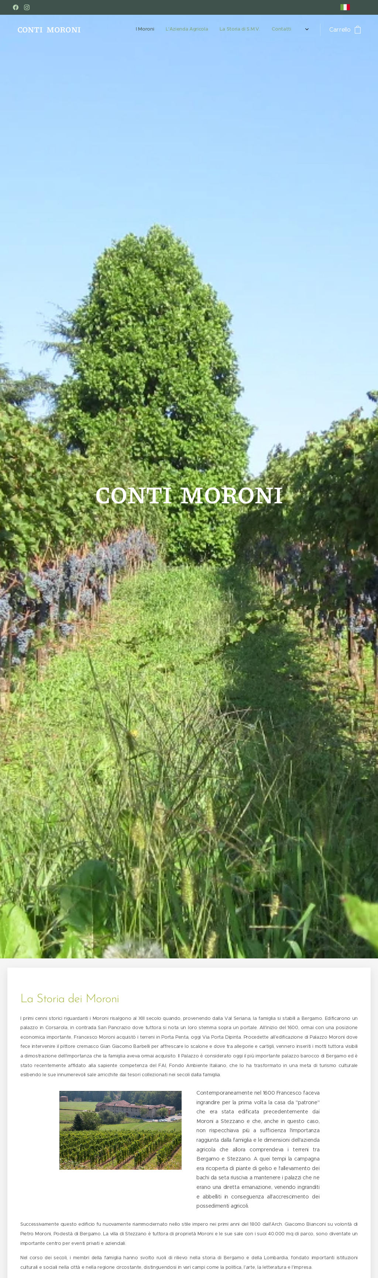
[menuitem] (261, 30)
